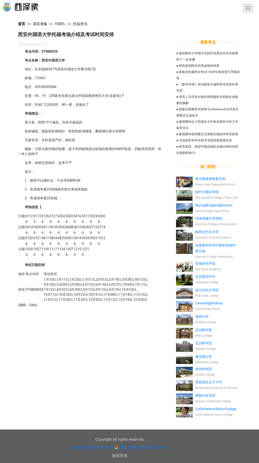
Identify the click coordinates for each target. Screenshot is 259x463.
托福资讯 (80, 24)
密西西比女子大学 (208, 382)
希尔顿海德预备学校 (210, 179)
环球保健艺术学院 (208, 218)
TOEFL (60, 24)
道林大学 (202, 316)
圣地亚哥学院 (205, 263)
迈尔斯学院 (203, 330)
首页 (21, 24)
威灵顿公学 (203, 356)
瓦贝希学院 (203, 343)
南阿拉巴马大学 (207, 232)
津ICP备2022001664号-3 (92, 447)
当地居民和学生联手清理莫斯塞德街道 (205, 140)
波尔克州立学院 (207, 290)
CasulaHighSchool (209, 303)
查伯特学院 (203, 369)
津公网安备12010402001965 (144, 447)
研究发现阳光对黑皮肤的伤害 (199, 65)
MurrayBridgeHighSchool (213, 205)
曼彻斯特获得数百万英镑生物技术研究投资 (208, 134)
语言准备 (40, 24)
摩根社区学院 (205, 395)
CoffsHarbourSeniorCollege (215, 409)
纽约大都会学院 (207, 192)
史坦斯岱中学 (205, 277)
